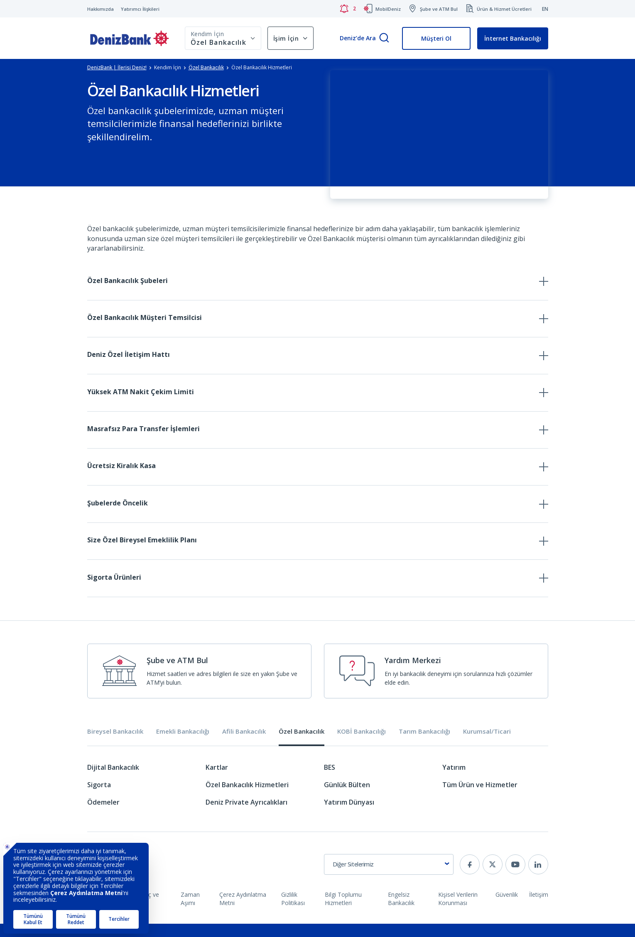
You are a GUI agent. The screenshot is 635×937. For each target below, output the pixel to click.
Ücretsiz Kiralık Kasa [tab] (121, 473)
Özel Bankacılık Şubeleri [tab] (127, 280)
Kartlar (217, 780)
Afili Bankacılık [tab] (244, 745)
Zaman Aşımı (190, 912)
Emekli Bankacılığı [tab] (182, 745)
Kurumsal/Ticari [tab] (487, 745)
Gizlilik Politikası (293, 912)
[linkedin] (538, 878)
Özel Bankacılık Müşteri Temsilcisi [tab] (144, 319)
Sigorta (99, 798)
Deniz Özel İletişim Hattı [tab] (128, 357)
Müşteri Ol (436, 38)
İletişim (538, 908)
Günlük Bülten (347, 798)
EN (545, 8)
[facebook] (470, 878)
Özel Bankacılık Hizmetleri (247, 798)
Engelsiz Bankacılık (401, 912)
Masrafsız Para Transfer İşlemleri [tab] (143, 434)
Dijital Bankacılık (113, 780)
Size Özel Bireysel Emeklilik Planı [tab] (142, 550)
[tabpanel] (317, 802)
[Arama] (384, 38)
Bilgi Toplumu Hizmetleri (343, 912)
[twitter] (493, 878)
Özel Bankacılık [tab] (301, 745)
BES (329, 780)
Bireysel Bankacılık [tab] (115, 745)
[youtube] (515, 878)
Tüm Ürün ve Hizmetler (479, 798)
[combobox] (389, 877)
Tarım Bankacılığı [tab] (424, 745)
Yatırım (454, 780)
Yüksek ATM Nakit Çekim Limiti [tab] (140, 396)
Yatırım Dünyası (349, 815)
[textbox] (388, 878)
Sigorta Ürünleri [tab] (114, 589)
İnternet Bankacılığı (512, 38)
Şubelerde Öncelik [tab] (117, 512)
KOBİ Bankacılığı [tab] (361, 745)
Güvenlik (506, 908)
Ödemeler (103, 815)
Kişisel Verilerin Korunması (458, 912)
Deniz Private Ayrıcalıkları (246, 815)
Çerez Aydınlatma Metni (242, 912)
